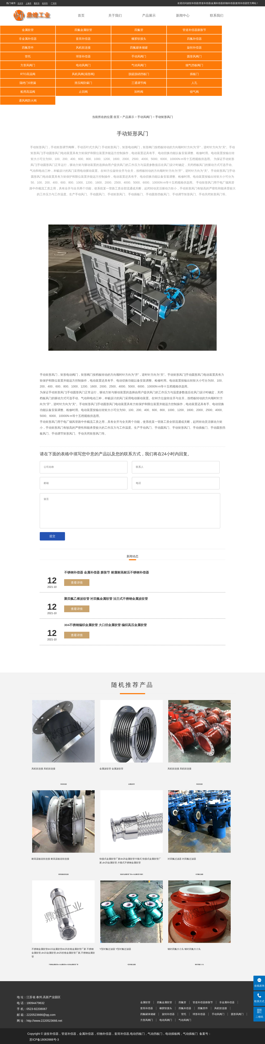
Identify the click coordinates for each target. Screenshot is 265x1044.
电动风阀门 (132, 56)
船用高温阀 (185, 74)
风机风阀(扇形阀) (79, 65)
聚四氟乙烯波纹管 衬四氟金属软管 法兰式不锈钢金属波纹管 (106, 581)
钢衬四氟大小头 (199, 951)
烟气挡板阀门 (238, 56)
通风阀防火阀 (132, 83)
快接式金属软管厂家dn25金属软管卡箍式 (131, 859)
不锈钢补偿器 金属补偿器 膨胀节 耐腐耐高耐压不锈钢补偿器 (106, 554)
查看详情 (77, 565)
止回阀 (238, 74)
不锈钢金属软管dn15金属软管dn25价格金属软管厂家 (63, 951)
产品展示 (149, 15)
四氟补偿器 (132, 38)
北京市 (20, 3)
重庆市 (37, 3)
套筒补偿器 (26, 38)
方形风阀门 (79, 56)
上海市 (28, 3)
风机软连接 (238, 38)
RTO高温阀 (26, 65)
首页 (81, 15)
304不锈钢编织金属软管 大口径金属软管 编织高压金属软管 (105, 607)
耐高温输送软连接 (63, 859)
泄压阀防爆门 (26, 74)
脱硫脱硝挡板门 (132, 65)
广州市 (54, 3)
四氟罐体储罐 (26, 47)
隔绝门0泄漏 (238, 65)
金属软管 (26, 30)
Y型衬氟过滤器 (131, 951)
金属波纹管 (131, 768)
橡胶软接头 (79, 38)
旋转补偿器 (79, 47)
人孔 (132, 74)
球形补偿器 (185, 47)
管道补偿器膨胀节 (185, 30)
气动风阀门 (185, 56)
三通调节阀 (79, 74)
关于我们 (115, 15)
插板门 (185, 65)
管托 (132, 47)
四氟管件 (185, 38)
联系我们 (216, 15)
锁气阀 (79, 83)
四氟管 (132, 30)
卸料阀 (26, 83)
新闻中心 (182, 15)
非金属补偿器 (238, 30)
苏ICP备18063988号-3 (44, 1026)
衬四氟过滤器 (199, 859)
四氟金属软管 (79, 30)
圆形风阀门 (26, 56)
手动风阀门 (238, 47)
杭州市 (45, 3)
